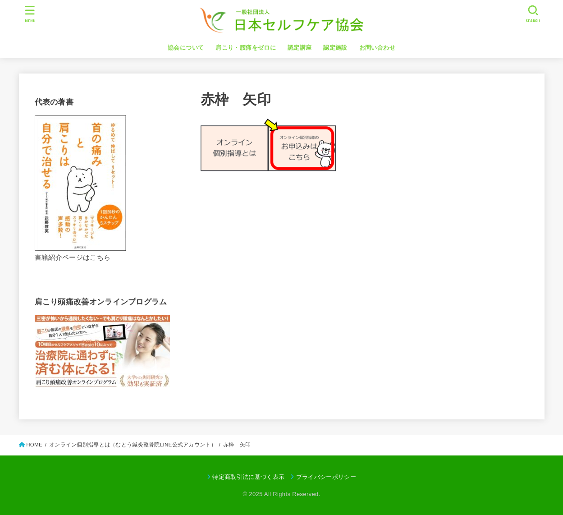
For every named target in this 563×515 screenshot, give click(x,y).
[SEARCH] (533, 14)
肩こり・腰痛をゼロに (245, 47)
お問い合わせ (377, 47)
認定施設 (335, 47)
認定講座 (300, 47)
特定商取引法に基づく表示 (248, 477)
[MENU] (30, 14)
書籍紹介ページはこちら (73, 257)
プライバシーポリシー (326, 477)
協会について (186, 47)
